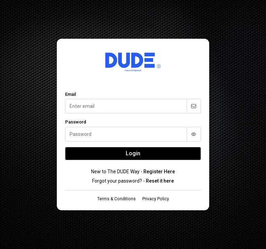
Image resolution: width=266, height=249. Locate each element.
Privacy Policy (155, 198)
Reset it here (160, 181)
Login (133, 153)
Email (70, 94)
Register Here (159, 171)
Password (75, 121)
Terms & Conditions (116, 198)
